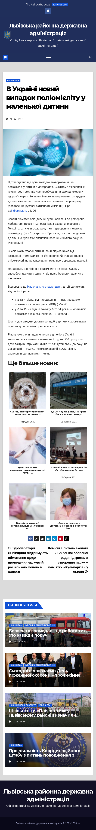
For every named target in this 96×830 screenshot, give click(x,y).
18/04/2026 (19, 641)
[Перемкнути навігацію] (48, 57)
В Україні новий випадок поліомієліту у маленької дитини (45, 97)
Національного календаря (44, 286)
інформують (19, 210)
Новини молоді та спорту (23, 705)
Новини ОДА (13, 80)
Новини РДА (16, 625)
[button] (90, 57)
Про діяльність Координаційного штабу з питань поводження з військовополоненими (44, 755)
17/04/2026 (19, 681)
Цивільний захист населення (40, 625)
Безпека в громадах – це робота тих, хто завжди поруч (48, 633)
